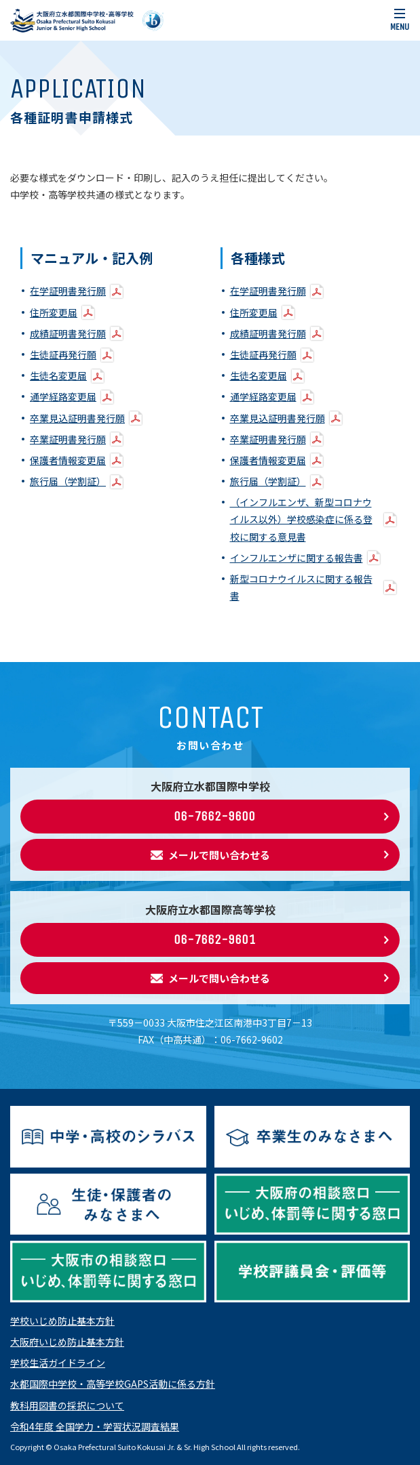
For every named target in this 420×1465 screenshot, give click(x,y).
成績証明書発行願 (68, 333)
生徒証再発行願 (63, 354)
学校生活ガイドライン (57, 1362)
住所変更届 (53, 312)
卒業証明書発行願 (68, 439)
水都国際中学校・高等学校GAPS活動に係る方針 (112, 1383)
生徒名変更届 (58, 375)
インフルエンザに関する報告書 (296, 557)
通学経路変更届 (63, 396)
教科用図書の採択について (67, 1405)
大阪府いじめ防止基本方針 (67, 1341)
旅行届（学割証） (68, 481)
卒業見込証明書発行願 (77, 418)
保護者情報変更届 (68, 460)
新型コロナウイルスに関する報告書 (301, 587)
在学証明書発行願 (68, 290)
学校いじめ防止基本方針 (62, 1320)
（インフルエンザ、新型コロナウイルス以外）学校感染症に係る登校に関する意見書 (301, 519)
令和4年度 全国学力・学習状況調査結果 (94, 1426)
